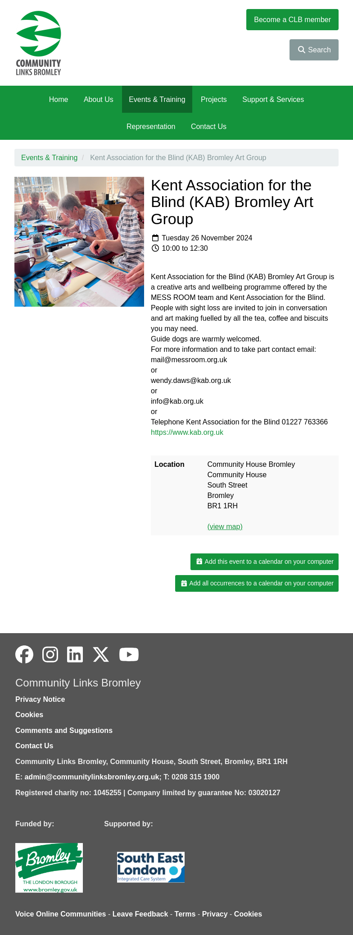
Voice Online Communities (60, 914)
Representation (151, 126)
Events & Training (157, 99)
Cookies (29, 715)
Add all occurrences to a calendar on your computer (257, 583)
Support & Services (273, 99)
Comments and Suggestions (64, 730)
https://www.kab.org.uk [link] (187, 432)
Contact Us (208, 126)
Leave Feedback (140, 914)
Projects (214, 99)
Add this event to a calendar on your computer (264, 561)
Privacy (215, 914)
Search (314, 50)
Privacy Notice (40, 699)
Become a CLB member (292, 19)
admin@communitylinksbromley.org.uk (91, 777)
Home (58, 99)
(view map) (224, 526)
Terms (185, 914)
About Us (98, 99)
